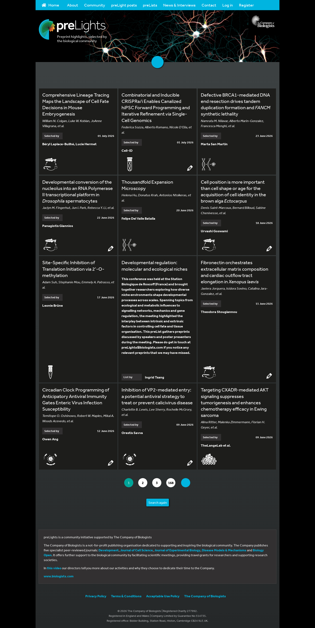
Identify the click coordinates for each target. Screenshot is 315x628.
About (72, 5)
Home (50, 5)
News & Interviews (179, 5)
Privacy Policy (95, 596)
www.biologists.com (59, 576)
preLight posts (124, 5)
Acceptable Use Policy (162, 596)
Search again (157, 502)
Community (94, 5)
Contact (209, 5)
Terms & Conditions (126, 596)
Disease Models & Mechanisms (224, 550)
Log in (227, 5)
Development (109, 550)
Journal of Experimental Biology (177, 550)
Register (246, 5)
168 (171, 482)
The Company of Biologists (205, 596)
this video (54, 568)
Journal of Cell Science (136, 550)
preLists (150, 5)
